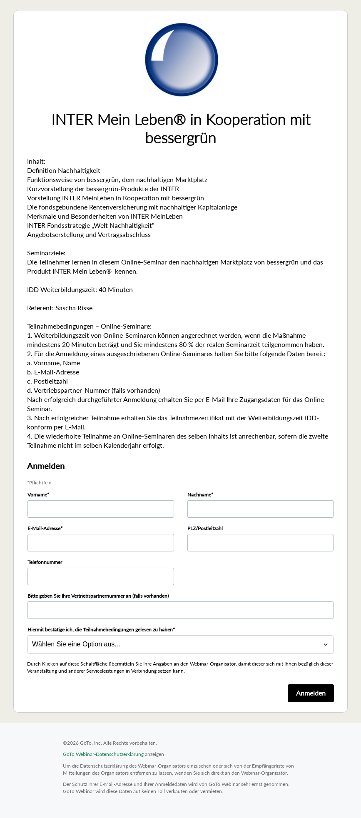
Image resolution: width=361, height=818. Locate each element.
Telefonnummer (44, 562)
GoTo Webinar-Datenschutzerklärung (103, 754)
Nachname (199, 494)
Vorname (37, 494)
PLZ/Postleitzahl (205, 528)
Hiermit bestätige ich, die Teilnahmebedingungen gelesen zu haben (100, 629)
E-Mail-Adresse (43, 528)
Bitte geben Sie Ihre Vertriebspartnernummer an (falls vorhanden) (98, 596)
